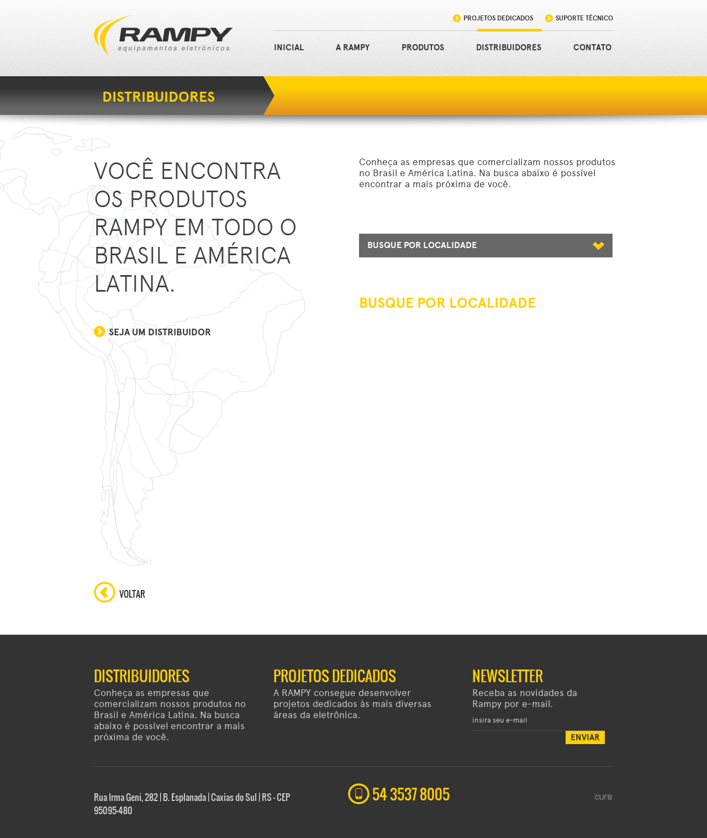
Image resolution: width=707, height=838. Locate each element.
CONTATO (592, 47)
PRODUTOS (423, 47)
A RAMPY (353, 47)
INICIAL (289, 47)
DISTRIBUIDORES (508, 47)
